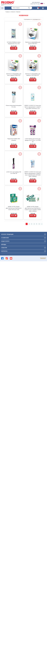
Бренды (3, 244)
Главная (7, 12)
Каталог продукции (7, 234)
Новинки (18, 12)
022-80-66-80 (36, 2)
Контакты (4, 251)
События (12, 12)
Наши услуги (5, 241)
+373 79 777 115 (35, 4)
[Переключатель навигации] (2, 8)
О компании (5, 237)
